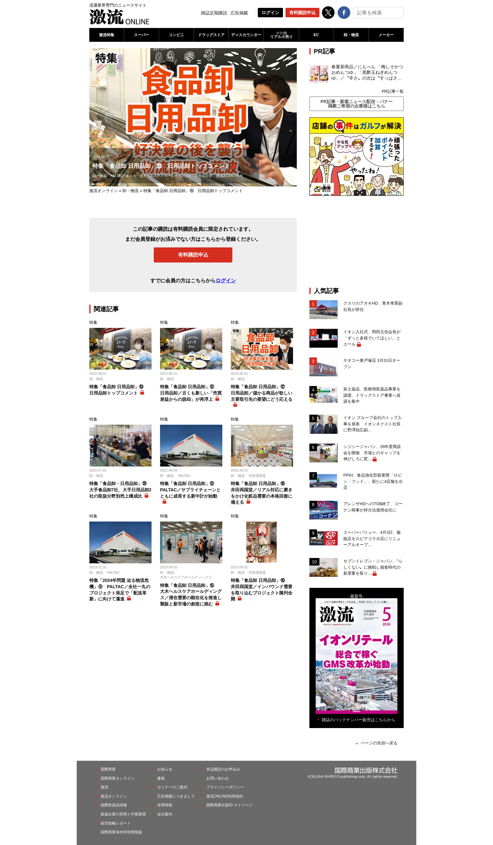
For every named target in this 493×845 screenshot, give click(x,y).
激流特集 (106, 35)
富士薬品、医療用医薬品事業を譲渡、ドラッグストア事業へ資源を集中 (372, 395)
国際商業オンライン (118, 778)
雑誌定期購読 (214, 12)
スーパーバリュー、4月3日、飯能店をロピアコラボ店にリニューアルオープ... (372, 538)
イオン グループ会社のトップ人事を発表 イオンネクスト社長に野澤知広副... (372, 423)
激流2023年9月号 (229, 176)
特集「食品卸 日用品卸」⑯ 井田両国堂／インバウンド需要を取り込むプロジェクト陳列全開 (261, 589)
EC (316, 35)
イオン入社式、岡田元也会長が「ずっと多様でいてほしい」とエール (372, 337)
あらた (131, 176)
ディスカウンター (246, 35)
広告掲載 (239, 12)
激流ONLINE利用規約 (224, 796)
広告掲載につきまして (176, 796)
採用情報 (164, 805)
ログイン (270, 12)
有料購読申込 (302, 12)
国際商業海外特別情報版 (121, 832)
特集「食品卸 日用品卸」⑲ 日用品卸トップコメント (118, 389)
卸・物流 (351, 35)
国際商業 (108, 769)
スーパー (141, 35)
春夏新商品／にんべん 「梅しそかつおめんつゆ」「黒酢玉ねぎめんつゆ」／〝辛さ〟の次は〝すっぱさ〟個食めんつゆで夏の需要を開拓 (367, 72)
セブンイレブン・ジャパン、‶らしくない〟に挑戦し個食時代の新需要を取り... (372, 567)
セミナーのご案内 (172, 787)
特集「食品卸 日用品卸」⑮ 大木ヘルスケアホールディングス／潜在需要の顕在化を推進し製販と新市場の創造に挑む (191, 594)
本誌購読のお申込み (223, 769)
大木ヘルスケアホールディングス (165, 176)
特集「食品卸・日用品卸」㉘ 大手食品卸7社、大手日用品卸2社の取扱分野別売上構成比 (120, 489)
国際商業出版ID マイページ (229, 805)
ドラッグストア (211, 35)
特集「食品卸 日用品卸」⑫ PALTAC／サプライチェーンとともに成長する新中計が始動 (190, 489)
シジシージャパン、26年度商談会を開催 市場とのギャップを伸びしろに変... (372, 452)
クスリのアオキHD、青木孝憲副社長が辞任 (372, 306)
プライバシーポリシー (225, 787)
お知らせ (164, 769)
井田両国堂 (203, 176)
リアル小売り (281, 35)
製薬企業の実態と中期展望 (123, 814)
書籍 (161, 778)
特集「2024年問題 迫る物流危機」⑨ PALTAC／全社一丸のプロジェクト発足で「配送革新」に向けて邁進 (119, 589)
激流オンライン (103, 190)
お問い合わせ (217, 778)
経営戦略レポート (116, 823)
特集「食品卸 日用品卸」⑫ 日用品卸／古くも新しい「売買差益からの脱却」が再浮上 (191, 392)
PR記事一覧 (393, 91)
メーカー (386, 35)
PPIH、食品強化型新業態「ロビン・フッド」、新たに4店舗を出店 (373, 481)
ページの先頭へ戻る (379, 743)
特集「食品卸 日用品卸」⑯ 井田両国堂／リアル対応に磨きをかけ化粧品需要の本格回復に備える (261, 493)
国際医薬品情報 (114, 805)
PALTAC (116, 176)
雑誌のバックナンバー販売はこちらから (358, 720)
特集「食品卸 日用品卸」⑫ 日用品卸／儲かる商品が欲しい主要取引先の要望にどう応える (261, 392)
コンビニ (176, 35)
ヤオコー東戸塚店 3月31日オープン (371, 363)
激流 (104, 787)
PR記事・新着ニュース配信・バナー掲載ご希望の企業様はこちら (356, 103)
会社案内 (164, 814)
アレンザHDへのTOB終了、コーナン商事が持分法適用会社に (372, 506)
